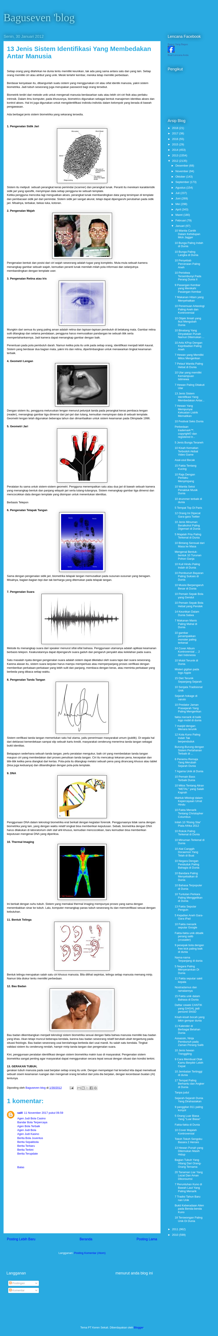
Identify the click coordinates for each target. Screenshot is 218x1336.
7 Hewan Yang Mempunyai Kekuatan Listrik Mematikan (186, 411)
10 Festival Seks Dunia (189, 421)
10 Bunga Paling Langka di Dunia (186, 253)
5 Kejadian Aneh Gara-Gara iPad (189, 917)
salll (20, 1112)
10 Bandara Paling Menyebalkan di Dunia (186, 877)
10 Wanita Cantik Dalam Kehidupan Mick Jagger (187, 234)
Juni (178, 198)
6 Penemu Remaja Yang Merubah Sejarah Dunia (186, 762)
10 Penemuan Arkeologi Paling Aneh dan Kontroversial (189, 309)
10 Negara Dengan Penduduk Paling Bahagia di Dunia (187, 864)
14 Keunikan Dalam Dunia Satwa (187, 613)
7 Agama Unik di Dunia (189, 771)
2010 (175, 1234)
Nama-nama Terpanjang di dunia (188, 959)
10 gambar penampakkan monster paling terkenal (185, 638)
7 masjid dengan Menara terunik (186, 727)
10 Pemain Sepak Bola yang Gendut (189, 595)
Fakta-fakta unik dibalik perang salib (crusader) (189, 936)
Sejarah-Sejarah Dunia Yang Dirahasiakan (189, 1099)
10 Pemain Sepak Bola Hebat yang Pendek (189, 604)
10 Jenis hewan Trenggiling (184, 1052)
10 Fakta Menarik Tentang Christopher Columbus (189, 813)
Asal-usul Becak (185, 460)
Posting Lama (147, 1239)
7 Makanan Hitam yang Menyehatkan (189, 298)
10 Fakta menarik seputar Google (186, 926)
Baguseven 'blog (39, 17)
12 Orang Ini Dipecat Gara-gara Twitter (187, 515)
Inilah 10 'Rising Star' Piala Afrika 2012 (188, 824)
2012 (175, 160)
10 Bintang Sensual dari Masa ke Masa (189, 544)
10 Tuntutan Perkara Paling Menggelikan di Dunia (188, 897)
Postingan (17, 1283)
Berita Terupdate (27, 1153)
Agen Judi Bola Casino (31, 1118)
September (182, 182)
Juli (177, 193)
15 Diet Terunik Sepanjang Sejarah (188, 680)
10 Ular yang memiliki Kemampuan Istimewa (188, 376)
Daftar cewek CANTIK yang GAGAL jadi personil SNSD (188, 1008)
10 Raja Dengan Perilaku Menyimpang (185, 478)
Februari (181, 220)
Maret (179, 214)
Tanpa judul (182, 1092)
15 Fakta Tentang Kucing (185, 467)
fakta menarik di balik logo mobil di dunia (188, 718)
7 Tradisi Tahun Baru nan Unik (187, 1198)
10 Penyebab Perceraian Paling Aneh (187, 264)
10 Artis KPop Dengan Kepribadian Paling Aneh (188, 346)
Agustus (180, 187)
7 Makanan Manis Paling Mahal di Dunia (186, 624)
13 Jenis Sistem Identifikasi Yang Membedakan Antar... (189, 397)
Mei (178, 204)
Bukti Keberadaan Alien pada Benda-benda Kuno (189, 1209)
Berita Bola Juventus (30, 1138)
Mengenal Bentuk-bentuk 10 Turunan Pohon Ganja (188, 555)
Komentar (17, 1290)
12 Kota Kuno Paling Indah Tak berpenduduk (187, 738)
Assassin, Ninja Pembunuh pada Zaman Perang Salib (189, 1042)
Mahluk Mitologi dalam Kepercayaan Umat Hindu (188, 801)
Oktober (180, 176)
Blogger (138, 1327)
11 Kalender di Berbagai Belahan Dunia (187, 1029)
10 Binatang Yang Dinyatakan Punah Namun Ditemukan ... (189, 334)
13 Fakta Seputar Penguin (185, 908)
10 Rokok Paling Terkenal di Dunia (187, 832)
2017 (175, 133)
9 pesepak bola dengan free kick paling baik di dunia (189, 948)
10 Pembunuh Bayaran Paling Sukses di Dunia (189, 576)
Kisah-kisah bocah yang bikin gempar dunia (189, 1018)
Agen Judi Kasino (28, 1134)
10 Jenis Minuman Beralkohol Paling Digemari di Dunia (187, 525)
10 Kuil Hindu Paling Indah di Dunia (187, 565)
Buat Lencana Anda (178, 55)
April (178, 209)
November (182, 171)
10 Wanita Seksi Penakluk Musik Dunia (186, 490)
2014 (175, 149)
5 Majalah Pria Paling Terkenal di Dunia (188, 536)
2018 (175, 128)
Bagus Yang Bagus (178, 44)
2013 (175, 155)
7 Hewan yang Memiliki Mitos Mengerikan (189, 356)
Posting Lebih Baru (21, 1239)
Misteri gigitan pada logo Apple (187, 671)
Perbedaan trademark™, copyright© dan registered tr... (186, 431)
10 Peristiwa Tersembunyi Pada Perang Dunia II (188, 276)
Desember (182, 165)
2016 (175, 139)
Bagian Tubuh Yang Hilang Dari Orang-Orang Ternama (188, 1163)
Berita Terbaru (26, 1145)
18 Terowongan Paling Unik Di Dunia (188, 1219)
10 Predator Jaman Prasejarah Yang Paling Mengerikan (188, 708)
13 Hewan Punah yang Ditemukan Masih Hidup (189, 1151)
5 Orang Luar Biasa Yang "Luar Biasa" (187, 1117)
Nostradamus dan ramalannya (186, 989)
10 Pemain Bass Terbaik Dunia (185, 778)
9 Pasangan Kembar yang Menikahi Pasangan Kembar (188, 288)
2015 (175, 144)
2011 (175, 1229)
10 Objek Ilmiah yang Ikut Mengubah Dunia (188, 322)
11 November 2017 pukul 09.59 (43, 1112)
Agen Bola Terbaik (28, 1126)
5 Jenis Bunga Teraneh (189, 442)
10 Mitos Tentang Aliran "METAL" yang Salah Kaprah (189, 789)
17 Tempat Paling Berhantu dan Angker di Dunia (189, 1084)
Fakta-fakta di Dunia (187, 1124)
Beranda (86, 1239)
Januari (180, 225)
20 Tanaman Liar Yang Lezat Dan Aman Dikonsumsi (188, 1175)
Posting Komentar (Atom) (90, 1253)
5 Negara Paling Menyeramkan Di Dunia (187, 970)
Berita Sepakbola (28, 1142)
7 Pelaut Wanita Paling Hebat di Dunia (189, 365)
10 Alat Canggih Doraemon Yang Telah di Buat (186, 852)
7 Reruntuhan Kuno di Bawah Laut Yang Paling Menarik (188, 1188)
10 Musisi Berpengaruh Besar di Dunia (189, 586)
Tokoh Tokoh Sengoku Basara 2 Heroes (188, 1140)
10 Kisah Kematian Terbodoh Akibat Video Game (186, 451)
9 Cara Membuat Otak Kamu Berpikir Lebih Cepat (189, 1063)
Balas (20, 1167)
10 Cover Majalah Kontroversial (186, 1131)
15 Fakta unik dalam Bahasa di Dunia (187, 997)
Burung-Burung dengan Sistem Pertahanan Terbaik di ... (189, 750)
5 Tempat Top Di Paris (188, 507)
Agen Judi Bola (26, 1130)
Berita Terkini (25, 1149)
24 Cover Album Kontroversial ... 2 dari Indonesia (187, 652)
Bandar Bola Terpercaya (32, 1122)
